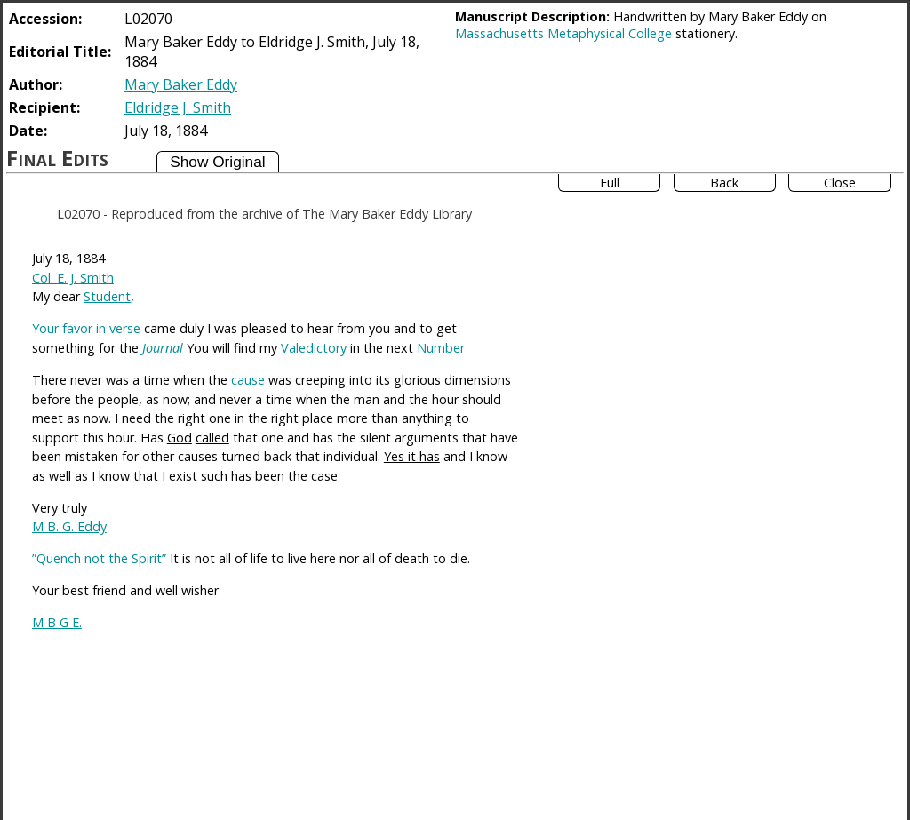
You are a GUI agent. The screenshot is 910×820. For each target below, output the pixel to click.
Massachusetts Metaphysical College (563, 33)
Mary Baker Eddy (180, 84)
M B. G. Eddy (69, 526)
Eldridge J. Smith (177, 107)
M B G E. (57, 622)
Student (107, 296)
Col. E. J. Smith (73, 277)
